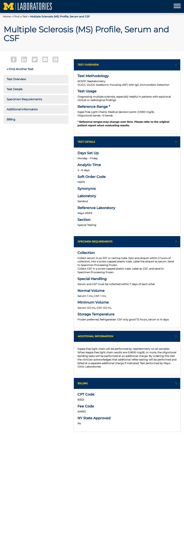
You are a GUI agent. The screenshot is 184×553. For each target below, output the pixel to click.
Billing (11, 119)
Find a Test (20, 16)
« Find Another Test (20, 69)
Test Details (14, 89)
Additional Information (22, 109)
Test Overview (16, 79)
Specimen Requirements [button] (95, 241)
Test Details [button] (86, 141)
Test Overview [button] (88, 64)
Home (7, 16)
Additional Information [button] (95, 336)
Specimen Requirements (24, 99)
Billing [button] (83, 383)
